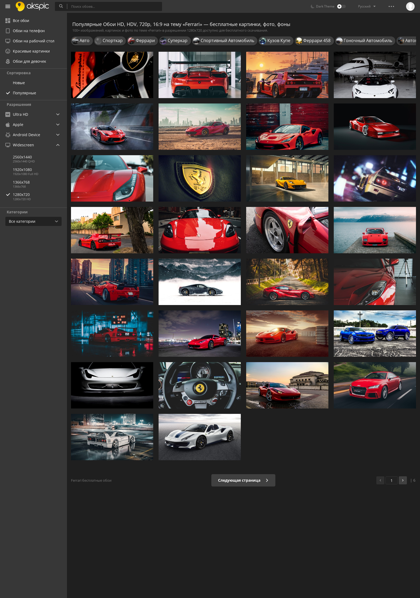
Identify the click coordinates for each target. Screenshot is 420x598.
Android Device (22, 135)
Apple (14, 124)
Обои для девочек (25, 61)
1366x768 (21, 182)
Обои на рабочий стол (29, 40)
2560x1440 (22, 157)
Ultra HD (16, 114)
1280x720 (40, 194)
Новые (19, 82)
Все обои (17, 20)
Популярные (24, 92)
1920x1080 (22, 170)
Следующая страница (243, 480)
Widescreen (19, 144)
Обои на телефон (25, 30)
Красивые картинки (27, 51)
